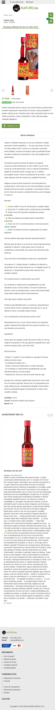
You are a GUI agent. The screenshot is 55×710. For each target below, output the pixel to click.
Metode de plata (10, 659)
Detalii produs (27, 135)
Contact (6, 693)
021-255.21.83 (16, 2)
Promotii (7, 681)
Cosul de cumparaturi (12, 687)
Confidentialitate (10, 668)
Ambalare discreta (10, 665)
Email (29, 2)
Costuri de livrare (10, 662)
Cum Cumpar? (9, 656)
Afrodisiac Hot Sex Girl (13, 471)
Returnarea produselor (12, 690)
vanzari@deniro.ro (17, 640)
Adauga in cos (12, 126)
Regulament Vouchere (12, 678)
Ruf (11, 404)
